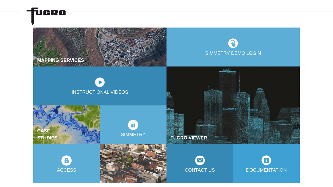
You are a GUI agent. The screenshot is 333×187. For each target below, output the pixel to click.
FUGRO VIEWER (188, 138)
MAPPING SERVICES (60, 60)
